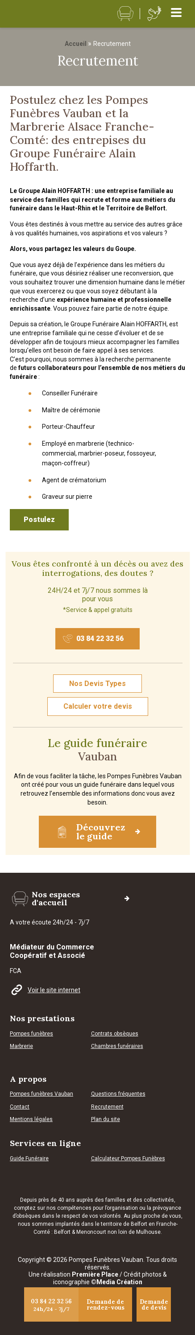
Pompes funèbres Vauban (41, 1094)
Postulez (39, 519)
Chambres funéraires (117, 1046)
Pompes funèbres (31, 1034)
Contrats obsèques (114, 1034)
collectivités (159, 1200)
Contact (19, 1107)
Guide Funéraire (29, 1159)
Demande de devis (154, 1304)
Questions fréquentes (118, 1094)
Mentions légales (31, 1119)
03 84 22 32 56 (93, 639)
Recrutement (107, 1107)
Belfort (63, 1232)
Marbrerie (21, 1046)
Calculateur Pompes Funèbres (128, 1159)
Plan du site (105, 1119)
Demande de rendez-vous (105, 1304)
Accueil (76, 43)
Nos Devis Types (97, 683)
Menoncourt (91, 1232)
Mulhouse (148, 1232)
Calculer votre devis (97, 706)
